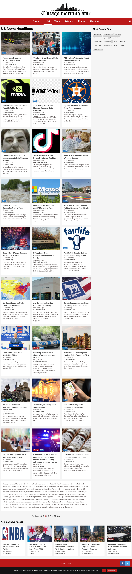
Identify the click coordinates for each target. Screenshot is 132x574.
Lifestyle (81, 21)
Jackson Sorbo (70, 64)
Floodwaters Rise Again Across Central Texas (12, 59)
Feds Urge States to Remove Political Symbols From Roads (76, 207)
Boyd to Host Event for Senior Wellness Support (76, 157)
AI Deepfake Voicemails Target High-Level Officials (76, 59)
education (122, 42)
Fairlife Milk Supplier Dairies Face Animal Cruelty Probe (75, 254)
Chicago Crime (108, 34)
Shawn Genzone (40, 114)
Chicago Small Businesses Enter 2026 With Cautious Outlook (65, 546)
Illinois (38, 539)
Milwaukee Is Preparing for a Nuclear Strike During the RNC (76, 354)
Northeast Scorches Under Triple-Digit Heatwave (13, 304)
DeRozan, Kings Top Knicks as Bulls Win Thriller (11, 546)
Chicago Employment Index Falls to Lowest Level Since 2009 (38, 546)
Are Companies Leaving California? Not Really (43, 304)
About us (94, 21)
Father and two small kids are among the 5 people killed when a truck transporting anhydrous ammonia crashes (45, 458)
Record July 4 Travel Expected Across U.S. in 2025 (15, 254)
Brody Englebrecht (10, 64)
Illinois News (98, 34)
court (115, 42)
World (57, 21)
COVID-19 (118, 34)
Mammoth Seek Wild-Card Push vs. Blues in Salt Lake (117, 546)
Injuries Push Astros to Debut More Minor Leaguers (76, 107)
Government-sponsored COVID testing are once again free (76, 456)
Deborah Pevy (70, 112)
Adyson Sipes (39, 64)
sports (106, 38)
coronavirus (97, 38)
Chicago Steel (98, 49)
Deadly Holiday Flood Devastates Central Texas (13, 207)
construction (108, 45)
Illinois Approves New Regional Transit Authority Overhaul (91, 546)
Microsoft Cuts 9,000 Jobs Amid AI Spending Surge (44, 207)
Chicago (37, 21)
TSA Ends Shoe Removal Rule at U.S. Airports (45, 59)
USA (48, 21)
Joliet (116, 45)
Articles (69, 21)
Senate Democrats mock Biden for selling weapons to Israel (76, 304)
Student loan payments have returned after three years (14, 456)
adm (32, 553)
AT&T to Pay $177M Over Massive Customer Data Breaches (43, 108)
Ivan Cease (7, 553)
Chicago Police (114, 38)
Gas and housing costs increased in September (73, 406)
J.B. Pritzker (97, 45)
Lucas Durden (61, 553)
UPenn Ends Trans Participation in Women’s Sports (43, 255)
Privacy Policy (66, 563)
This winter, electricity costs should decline (44, 406)
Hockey (122, 45)
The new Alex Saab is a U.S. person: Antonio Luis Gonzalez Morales (15, 158)
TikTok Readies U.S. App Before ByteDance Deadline (44, 157)
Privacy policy (112, 570)
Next (58, 516)
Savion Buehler (9, 309)
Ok (104, 570)
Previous (35, 516)
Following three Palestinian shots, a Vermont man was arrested (44, 355)
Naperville (108, 42)
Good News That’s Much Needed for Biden (12, 354)
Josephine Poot (9, 112)
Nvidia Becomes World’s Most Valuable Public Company (15, 107)
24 (55, 516)
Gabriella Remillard (41, 361)
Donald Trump (98, 42)
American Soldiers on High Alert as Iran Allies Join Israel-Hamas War (15, 407)
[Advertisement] (109, 67)
